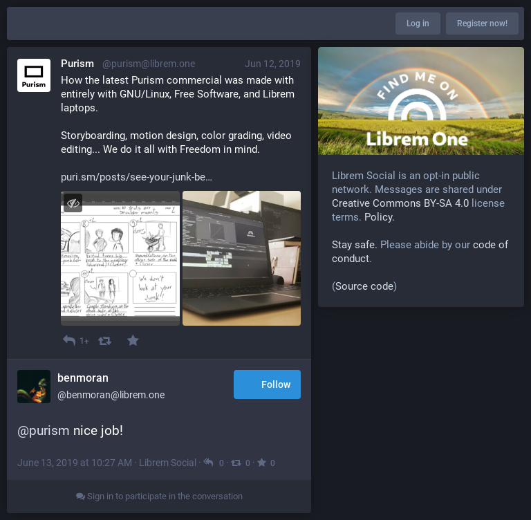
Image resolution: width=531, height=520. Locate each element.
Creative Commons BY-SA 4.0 (400, 203)
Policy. (379, 217)
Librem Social (167, 462)
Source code (364, 286)
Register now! (482, 23)
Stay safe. (355, 245)
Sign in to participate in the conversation (159, 496)
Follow (267, 385)
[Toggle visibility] (73, 203)
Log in (418, 23)
